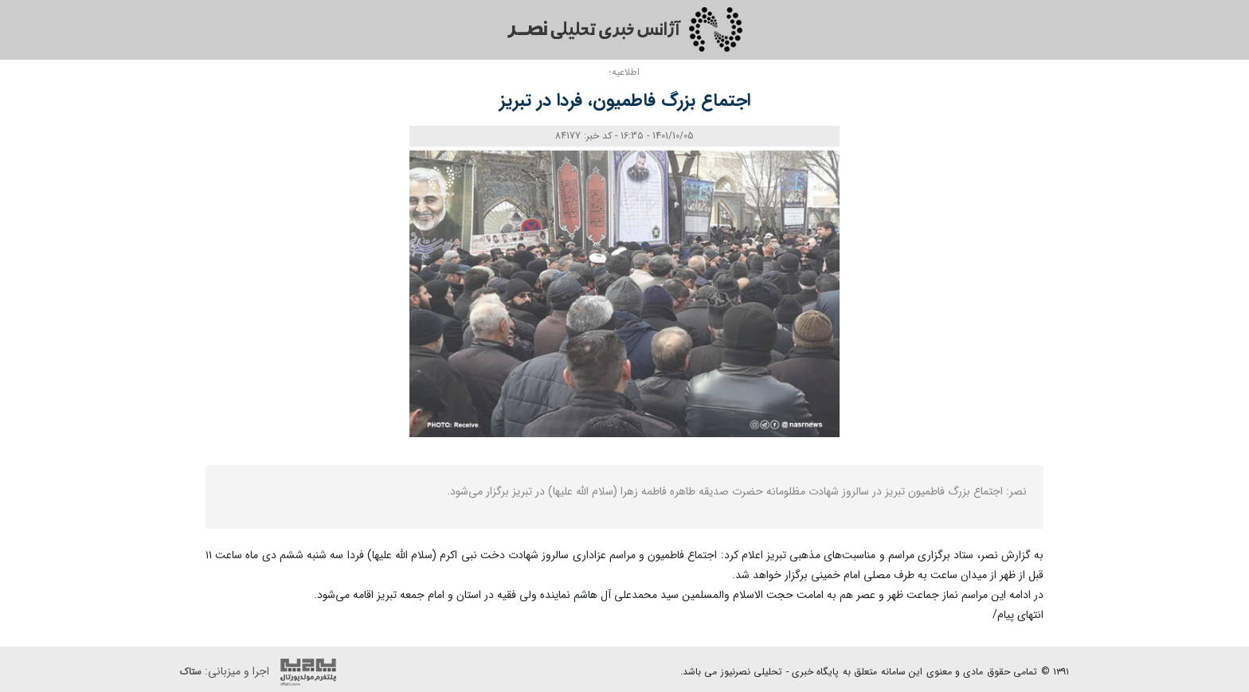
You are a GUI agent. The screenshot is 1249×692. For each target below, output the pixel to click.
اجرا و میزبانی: (262, 672)
